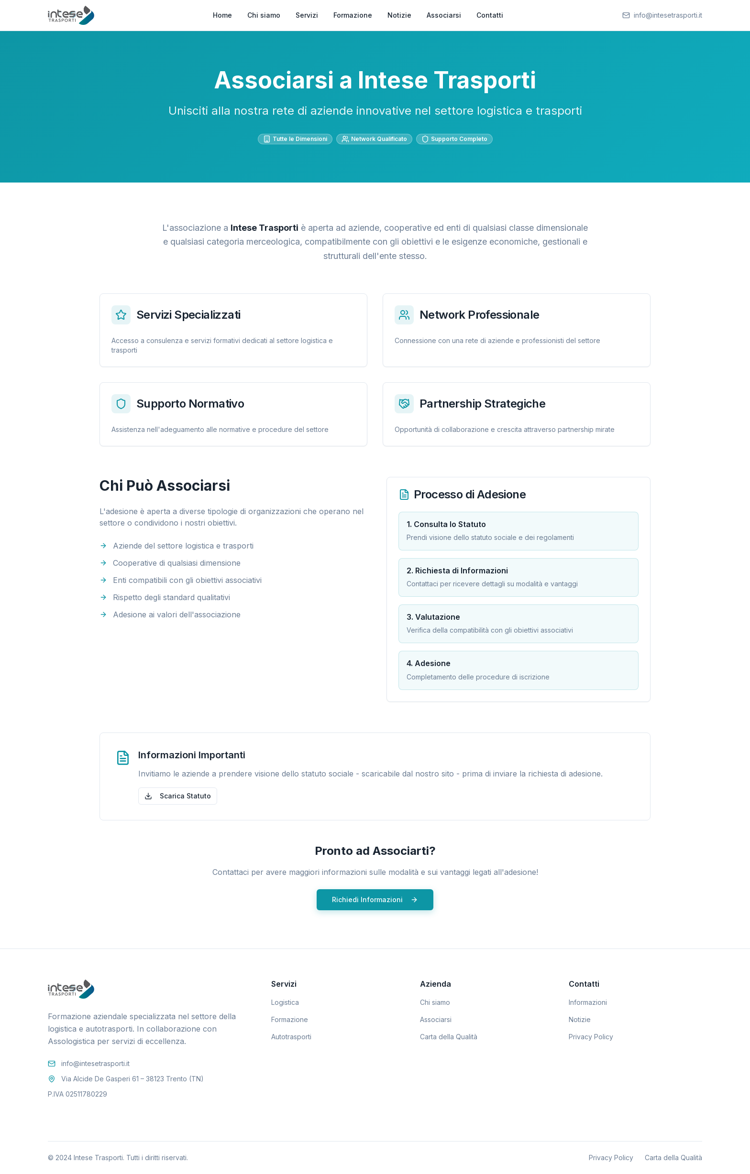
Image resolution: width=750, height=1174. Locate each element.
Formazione (352, 15)
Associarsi (444, 15)
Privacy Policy (591, 1037)
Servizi (307, 15)
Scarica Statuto (177, 796)
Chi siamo (263, 15)
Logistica (285, 1002)
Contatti (489, 15)
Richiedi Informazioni (375, 899)
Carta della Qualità (448, 1037)
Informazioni (588, 1002)
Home (222, 15)
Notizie (399, 15)
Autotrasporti (291, 1037)
